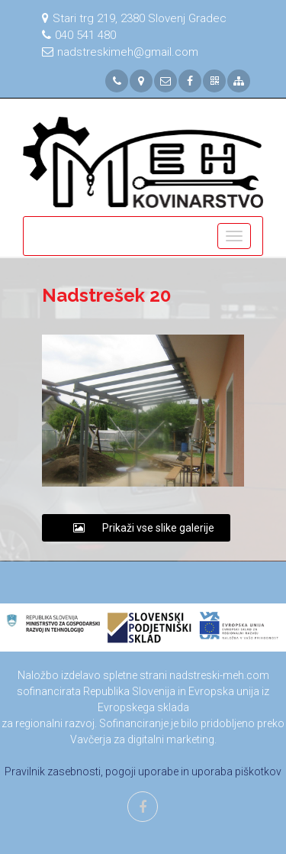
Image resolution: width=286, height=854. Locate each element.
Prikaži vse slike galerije (136, 528)
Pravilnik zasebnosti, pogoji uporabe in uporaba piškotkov (143, 771)
